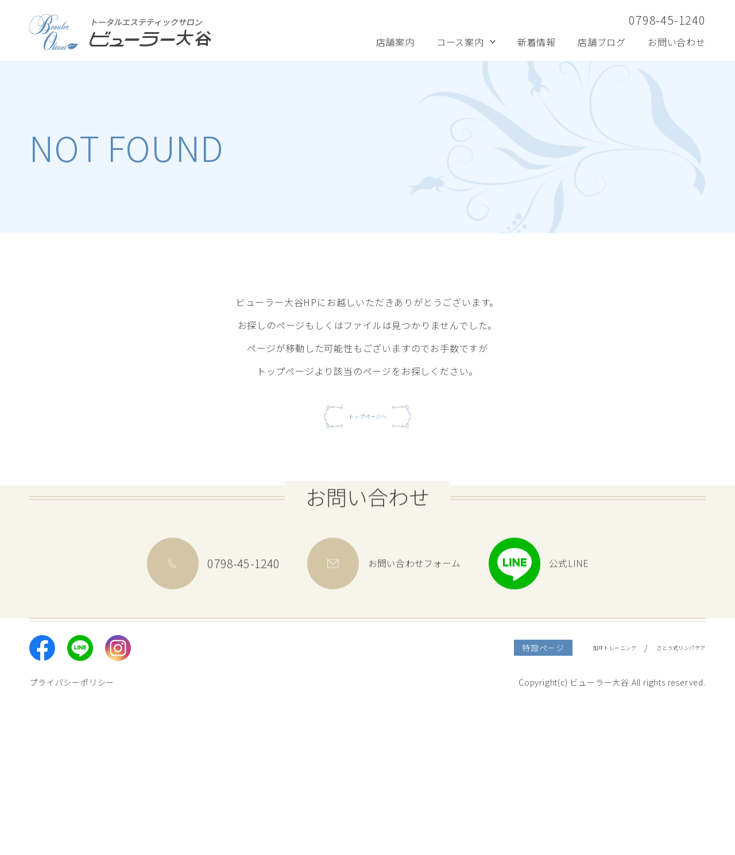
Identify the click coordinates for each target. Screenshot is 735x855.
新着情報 (536, 42)
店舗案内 (395, 42)
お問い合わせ (677, 42)
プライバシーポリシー (71, 834)
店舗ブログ (602, 42)
